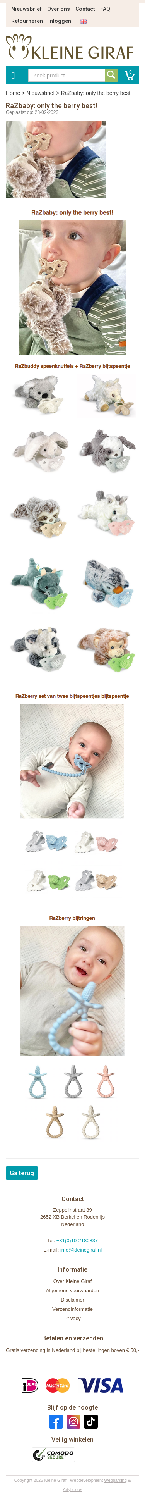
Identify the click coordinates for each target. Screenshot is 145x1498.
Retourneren (27, 21)
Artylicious (72, 1489)
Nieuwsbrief (26, 9)
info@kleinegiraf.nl (81, 1250)
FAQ (105, 9)
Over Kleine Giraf (72, 1281)
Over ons (58, 9)
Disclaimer (72, 1300)
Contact (85, 9)
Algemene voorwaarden (72, 1290)
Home (13, 93)
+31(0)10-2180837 (77, 1240)
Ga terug (22, 1173)
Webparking (115, 1480)
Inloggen (59, 21)
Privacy (72, 1318)
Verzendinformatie (72, 1309)
